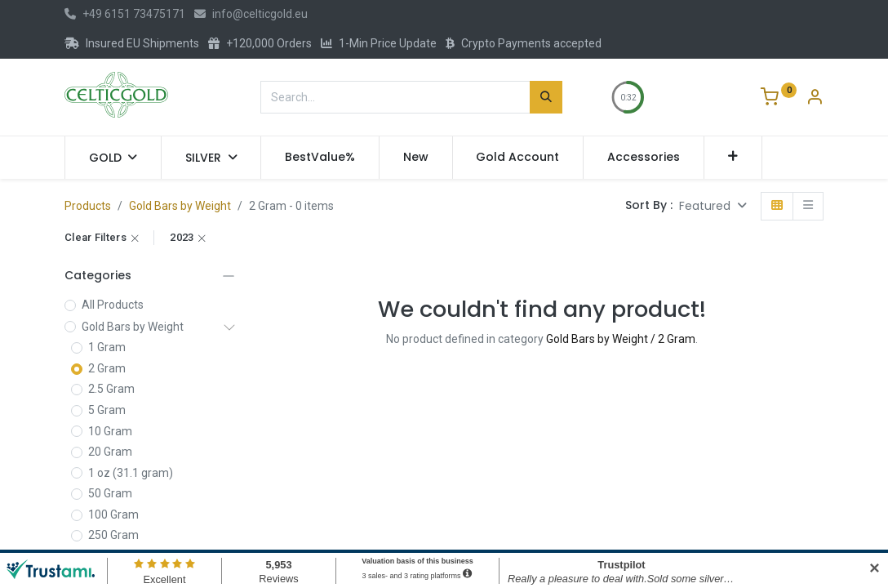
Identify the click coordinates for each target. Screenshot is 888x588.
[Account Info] (815, 98)
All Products (113, 304)
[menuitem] (320, 157)
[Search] (546, 97)
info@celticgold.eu (251, 13)
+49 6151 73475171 (124, 13)
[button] (733, 157)
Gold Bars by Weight (180, 205)
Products (87, 205)
